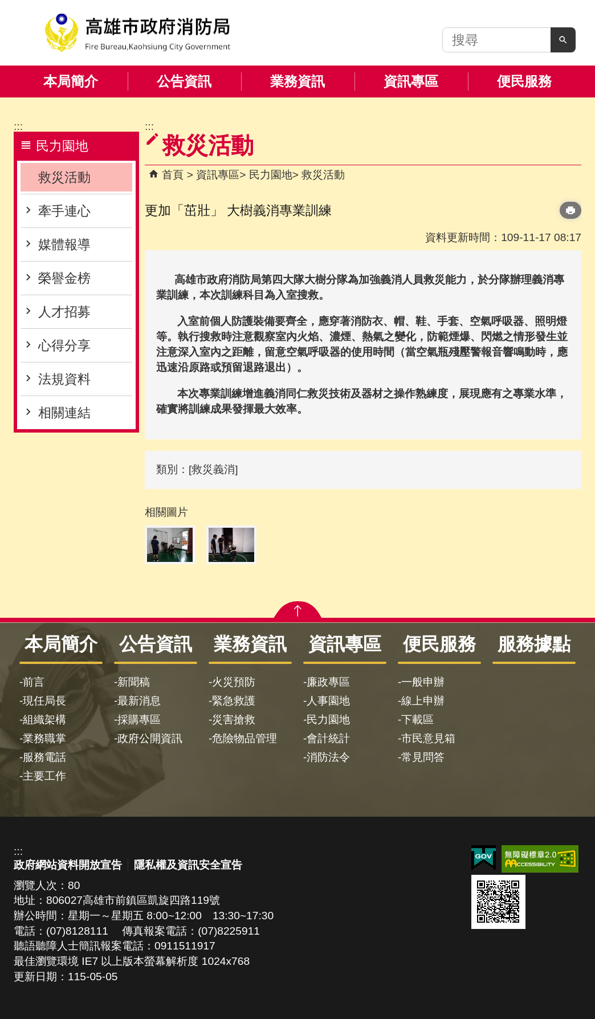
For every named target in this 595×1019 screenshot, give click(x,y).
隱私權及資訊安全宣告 (188, 865)
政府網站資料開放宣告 (68, 865)
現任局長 (44, 701)
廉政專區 (328, 682)
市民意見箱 (428, 738)
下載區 (417, 719)
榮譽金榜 (64, 278)
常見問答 (423, 757)
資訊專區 (411, 81)
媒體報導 (64, 244)
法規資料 (64, 379)
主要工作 (44, 776)
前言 (33, 682)
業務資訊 (297, 81)
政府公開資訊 (149, 738)
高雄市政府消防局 (137, 33)
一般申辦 (423, 682)
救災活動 (64, 177)
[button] (563, 39)
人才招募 (64, 311)
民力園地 (270, 175)
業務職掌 (44, 738)
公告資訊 (184, 81)
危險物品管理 (244, 738)
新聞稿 (133, 682)
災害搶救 (233, 719)
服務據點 (534, 644)
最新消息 (139, 701)
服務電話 (44, 757)
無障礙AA (540, 859)
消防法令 (328, 757)
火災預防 (233, 682)
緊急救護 (233, 701)
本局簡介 (70, 81)
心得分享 (64, 345)
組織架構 (44, 719)
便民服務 (524, 81)
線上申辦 (423, 701)
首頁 (173, 175)
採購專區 (139, 719)
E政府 (483, 858)
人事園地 (328, 701)
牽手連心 (64, 210)
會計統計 (328, 738)
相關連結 (64, 412)
